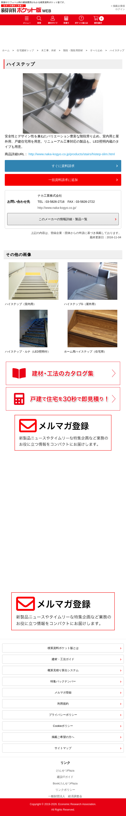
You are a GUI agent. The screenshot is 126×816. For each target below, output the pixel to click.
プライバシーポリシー (63, 714)
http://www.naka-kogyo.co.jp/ (57, 208)
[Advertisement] (63, 550)
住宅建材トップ (25, 50)
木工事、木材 (48, 50)
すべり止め (96, 50)
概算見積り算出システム (63, 670)
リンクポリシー (65, 789)
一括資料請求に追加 (63, 180)
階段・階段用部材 (73, 50)
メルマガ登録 (63, 692)
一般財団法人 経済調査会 (65, 796)
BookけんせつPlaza (65, 783)
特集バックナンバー (63, 681)
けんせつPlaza (65, 770)
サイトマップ (63, 748)
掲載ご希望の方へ (63, 737)
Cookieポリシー (63, 725)
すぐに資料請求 (63, 166)
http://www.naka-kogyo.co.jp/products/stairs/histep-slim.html (72, 154)
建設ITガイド (65, 777)
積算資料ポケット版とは (63, 648)
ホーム (6, 50)
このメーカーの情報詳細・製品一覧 (63, 219)
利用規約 (63, 703)
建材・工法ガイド (63, 659)
